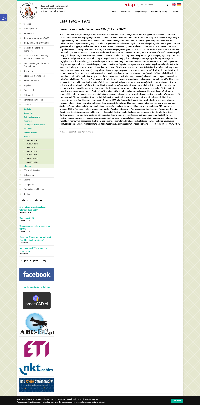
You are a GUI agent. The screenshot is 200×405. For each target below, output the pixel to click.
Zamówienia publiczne (34, 189)
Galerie (27, 180)
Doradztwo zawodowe (33, 100)
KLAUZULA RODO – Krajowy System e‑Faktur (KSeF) (36, 57)
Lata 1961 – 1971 (32, 155)
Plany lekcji (29, 90)
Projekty (27, 85)
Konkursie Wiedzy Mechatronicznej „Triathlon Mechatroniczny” (35, 238)
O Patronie (28, 128)
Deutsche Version (179, 3)
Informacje (28, 166)
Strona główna (30, 28)
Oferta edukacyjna (32, 170)
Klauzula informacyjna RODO (36, 38)
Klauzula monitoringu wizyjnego (33, 49)
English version (174, 3)
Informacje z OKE (31, 80)
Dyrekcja (27, 109)
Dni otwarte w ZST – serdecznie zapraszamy (33, 249)
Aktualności (29, 33)
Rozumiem (177, 401)
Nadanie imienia (30, 133)
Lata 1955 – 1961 (32, 151)
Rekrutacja (125, 11)
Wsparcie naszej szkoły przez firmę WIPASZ (34, 227)
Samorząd (28, 121)
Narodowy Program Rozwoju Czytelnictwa (36, 65)
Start (114, 11)
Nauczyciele (28, 113)
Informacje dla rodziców (34, 76)
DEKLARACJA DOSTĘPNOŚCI (36, 43)
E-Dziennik (28, 95)
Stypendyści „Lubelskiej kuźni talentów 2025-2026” (32, 208)
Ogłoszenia (29, 175)
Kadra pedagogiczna (32, 117)
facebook (28, 24)
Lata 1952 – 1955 (32, 148)
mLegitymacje (140, 11)
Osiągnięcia (29, 184)
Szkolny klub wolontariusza (34, 125)
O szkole (27, 104)
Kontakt (175, 11)
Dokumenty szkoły (159, 11)
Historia (27, 136)
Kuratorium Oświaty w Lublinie (36, 287)
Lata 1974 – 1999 (32, 162)
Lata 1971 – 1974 (32, 159)
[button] (3, 17)
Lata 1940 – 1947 (32, 140)
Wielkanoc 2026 (26, 218)
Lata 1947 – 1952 (32, 144)
